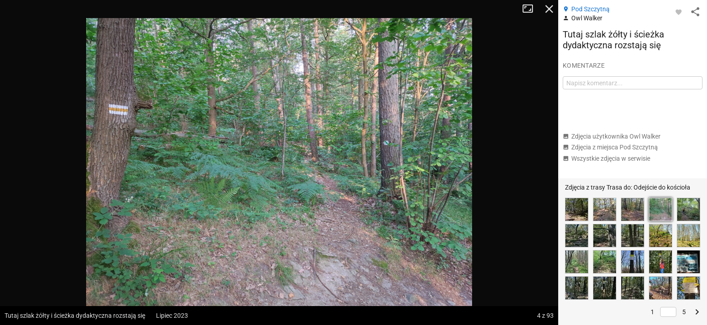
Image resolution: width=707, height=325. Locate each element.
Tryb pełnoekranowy (531, 9)
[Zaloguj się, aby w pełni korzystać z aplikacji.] (678, 11)
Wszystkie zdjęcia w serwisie (606, 158)
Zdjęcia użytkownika (612, 136)
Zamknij (549, 9)
